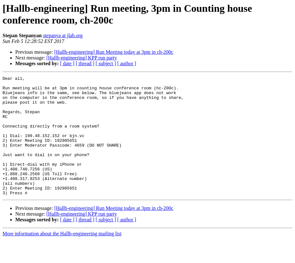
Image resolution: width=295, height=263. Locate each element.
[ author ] (126, 63)
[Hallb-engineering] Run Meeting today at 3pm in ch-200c (114, 52)
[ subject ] (106, 63)
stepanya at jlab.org (63, 35)
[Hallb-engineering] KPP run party (81, 57)
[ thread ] (85, 63)
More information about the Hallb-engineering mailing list (62, 257)
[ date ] (67, 63)
